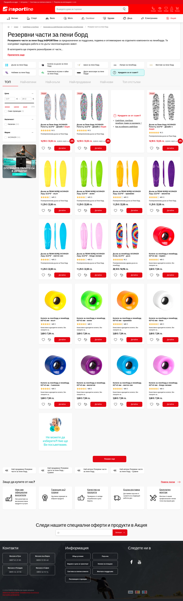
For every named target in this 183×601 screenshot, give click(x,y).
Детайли (62, 148)
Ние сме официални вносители (21, 492)
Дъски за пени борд (16, 65)
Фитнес (12, 18)
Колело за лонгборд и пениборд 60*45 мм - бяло (163, 319)
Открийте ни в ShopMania (29, 592)
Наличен (13, 124)
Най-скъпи (52, 82)
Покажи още (109, 459)
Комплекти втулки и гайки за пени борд (54, 72)
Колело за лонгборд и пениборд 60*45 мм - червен (163, 255)
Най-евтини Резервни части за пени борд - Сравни (127, 470)
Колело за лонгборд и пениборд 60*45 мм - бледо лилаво (163, 384)
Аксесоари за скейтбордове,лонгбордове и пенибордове (63, 27)
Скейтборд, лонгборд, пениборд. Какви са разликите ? (128, 121)
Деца (127, 18)
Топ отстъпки (131, 82)
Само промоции (16, 111)
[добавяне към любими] (43, 148)
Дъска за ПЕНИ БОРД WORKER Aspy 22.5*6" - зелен (91, 192)
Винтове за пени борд (161, 65)
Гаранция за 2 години (58, 491)
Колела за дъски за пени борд (54, 65)
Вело (50, 18)
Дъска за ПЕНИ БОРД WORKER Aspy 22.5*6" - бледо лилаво (91, 255)
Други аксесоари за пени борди (90, 72)
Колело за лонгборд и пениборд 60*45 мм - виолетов (91, 384)
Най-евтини (28, 82)
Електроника (149, 18)
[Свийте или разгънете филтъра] (32, 93)
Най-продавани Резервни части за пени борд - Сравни (54, 470)
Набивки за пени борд (17, 72)
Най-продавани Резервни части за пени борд (18, 470)
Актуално (24, 2)
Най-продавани (80, 82)
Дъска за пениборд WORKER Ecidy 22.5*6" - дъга (126, 255)
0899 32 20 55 (15, 570)
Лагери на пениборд (124, 65)
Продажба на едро (11, 2)
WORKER (14, 137)
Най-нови (106, 82)
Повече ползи (170, 482)
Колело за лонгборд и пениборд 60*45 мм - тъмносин (55, 384)
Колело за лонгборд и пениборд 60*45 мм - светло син (127, 384)
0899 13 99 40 (42, 558)
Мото (68, 18)
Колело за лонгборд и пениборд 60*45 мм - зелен (91, 319)
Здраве (108, 18)
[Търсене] (124, 9)
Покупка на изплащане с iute (65, 2)
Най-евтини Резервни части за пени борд (91, 470)
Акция (171, 18)
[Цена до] (26, 99)
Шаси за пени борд (87, 65)
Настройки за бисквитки (11, 595)
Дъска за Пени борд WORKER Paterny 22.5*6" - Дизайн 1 (55, 125)
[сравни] (49, 148)
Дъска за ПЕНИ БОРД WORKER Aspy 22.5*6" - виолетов (163, 192)
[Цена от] (10, 99)
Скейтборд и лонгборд (31, 27)
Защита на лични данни (11, 592)
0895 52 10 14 (42, 570)
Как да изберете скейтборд (126, 126)
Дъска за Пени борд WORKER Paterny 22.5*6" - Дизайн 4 (162, 126)
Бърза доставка (131, 489)
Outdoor (87, 18)
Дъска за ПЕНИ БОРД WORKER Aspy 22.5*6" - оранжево (127, 192)
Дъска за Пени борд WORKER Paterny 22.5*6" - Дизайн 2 (91, 125)
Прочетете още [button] (16, 54)
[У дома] (8, 27)
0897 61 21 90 (15, 558)
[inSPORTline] (18, 9)
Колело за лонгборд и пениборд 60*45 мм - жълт (55, 319)
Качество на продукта (93, 491)
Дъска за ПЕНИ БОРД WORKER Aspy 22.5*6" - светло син (54, 255)
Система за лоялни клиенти (40, 2)
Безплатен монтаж (165, 491)
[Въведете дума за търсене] (87, 9)
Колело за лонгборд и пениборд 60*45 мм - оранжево (127, 319)
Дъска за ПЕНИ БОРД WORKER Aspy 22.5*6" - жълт (54, 192)
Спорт (32, 18)
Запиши (120, 532)
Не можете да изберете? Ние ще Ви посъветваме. (55, 441)
